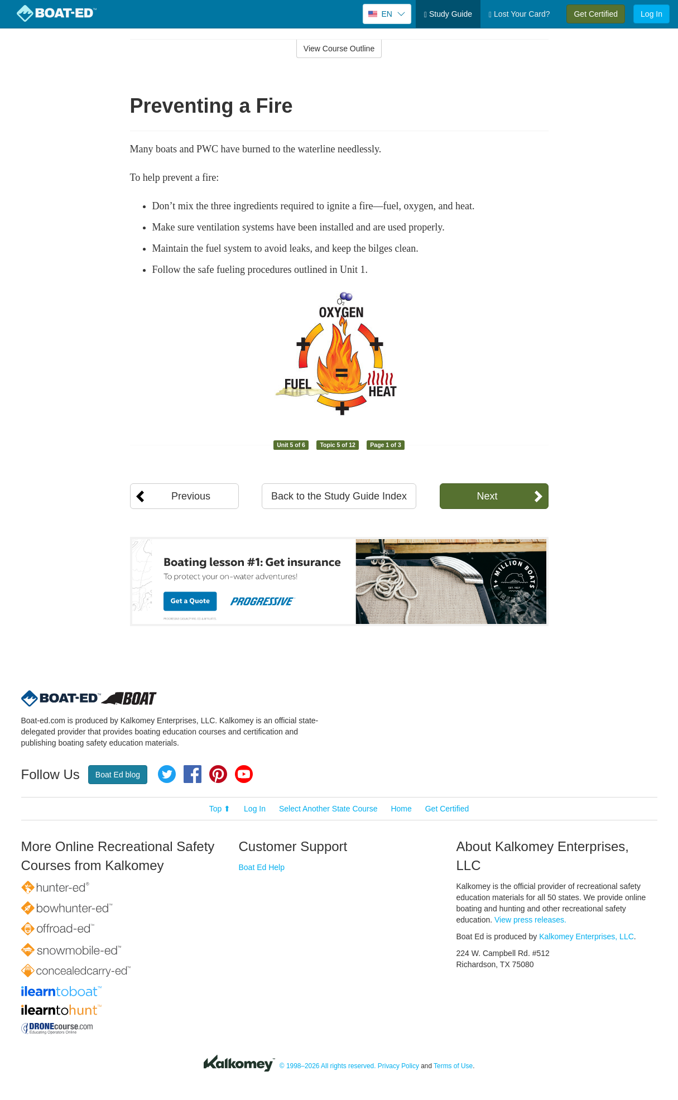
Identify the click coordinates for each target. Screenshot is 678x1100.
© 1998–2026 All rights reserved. (328, 1066)
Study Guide (448, 14)
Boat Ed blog (117, 774)
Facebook (192, 774)
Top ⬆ (219, 808)
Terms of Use (453, 1066)
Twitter (167, 774)
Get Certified (596, 13)
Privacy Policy (398, 1066)
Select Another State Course (328, 808)
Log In (651, 13)
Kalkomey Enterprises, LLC (586, 936)
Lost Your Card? (519, 14)
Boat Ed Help (262, 867)
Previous (190, 496)
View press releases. (530, 919)
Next (487, 496)
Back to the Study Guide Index (339, 496)
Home (401, 808)
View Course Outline (339, 48)
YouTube (244, 774)
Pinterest (218, 774)
